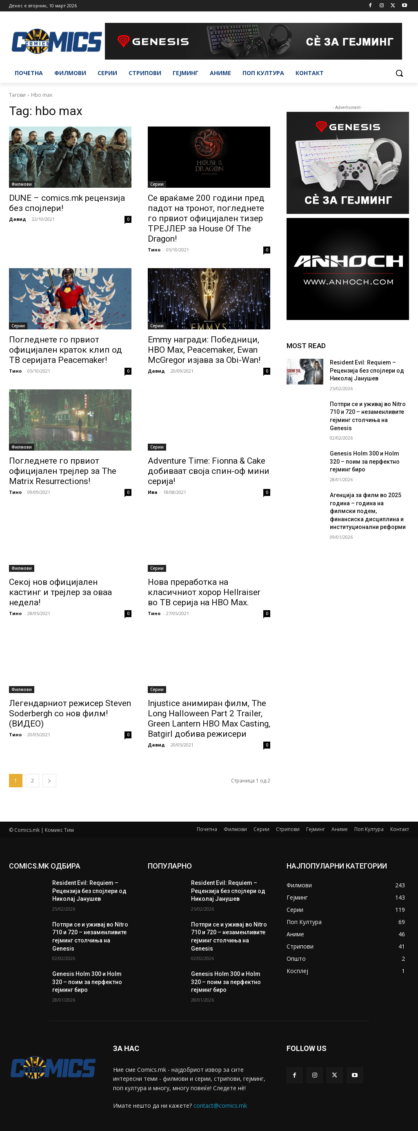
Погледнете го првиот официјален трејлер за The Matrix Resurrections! (62, 471)
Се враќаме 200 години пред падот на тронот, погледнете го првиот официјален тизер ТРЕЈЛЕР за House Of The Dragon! (206, 218)
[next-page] (49, 780)
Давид (17, 219)
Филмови (21, 184)
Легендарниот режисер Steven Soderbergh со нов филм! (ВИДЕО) (70, 713)
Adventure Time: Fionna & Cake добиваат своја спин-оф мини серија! (208, 471)
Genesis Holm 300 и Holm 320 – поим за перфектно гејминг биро (365, 461)
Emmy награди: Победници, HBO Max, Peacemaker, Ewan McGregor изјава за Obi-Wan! (204, 350)
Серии (157, 184)
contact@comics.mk (220, 1105)
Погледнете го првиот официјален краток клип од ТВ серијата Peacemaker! (65, 350)
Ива (153, 492)
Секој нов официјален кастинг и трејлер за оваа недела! (60, 592)
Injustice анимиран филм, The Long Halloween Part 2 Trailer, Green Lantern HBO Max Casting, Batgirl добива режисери (209, 718)
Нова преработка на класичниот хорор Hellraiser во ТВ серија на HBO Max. (204, 592)
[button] (399, 73)
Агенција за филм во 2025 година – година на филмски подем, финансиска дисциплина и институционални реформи (368, 511)
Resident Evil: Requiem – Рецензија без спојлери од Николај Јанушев (367, 370)
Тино (154, 250)
